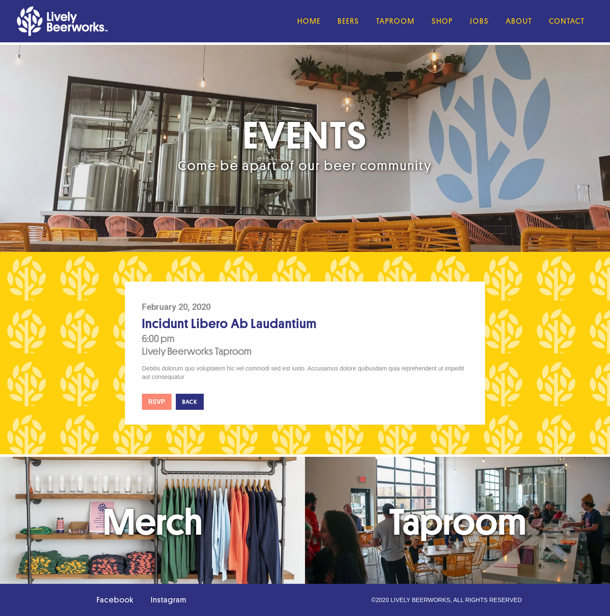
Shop (442, 21)
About (519, 21)
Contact (567, 21)
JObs (479, 21)
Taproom (395, 21)
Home (309, 21)
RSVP (156, 402)
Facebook (115, 600)
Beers (348, 21)
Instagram (168, 600)
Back (189, 402)
